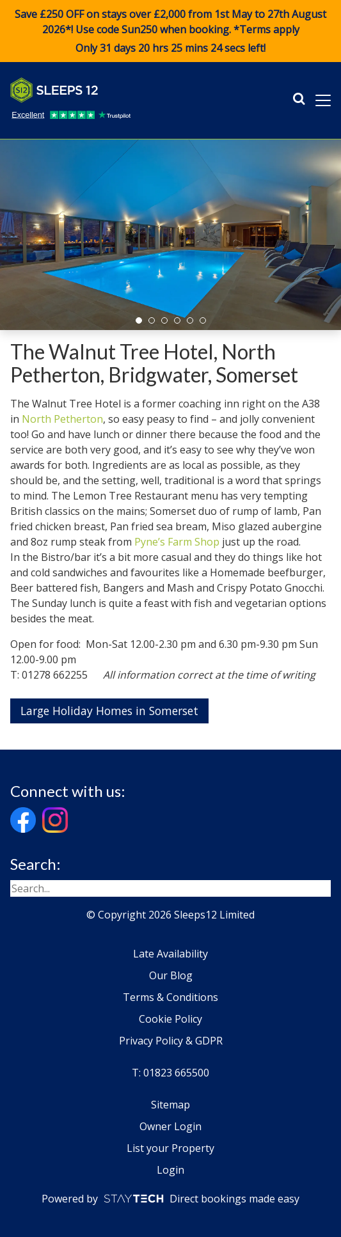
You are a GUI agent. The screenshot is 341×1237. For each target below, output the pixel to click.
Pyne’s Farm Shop (176, 542)
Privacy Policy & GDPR (171, 1041)
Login (170, 1170)
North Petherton (62, 419)
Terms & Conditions (170, 997)
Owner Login (170, 1126)
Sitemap (170, 1105)
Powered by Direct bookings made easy (170, 1198)
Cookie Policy (170, 1019)
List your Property (170, 1148)
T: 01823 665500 (170, 1073)
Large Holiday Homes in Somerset (109, 710)
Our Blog (171, 975)
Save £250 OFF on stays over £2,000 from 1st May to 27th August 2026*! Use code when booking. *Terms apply (170, 31)
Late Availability (170, 954)
